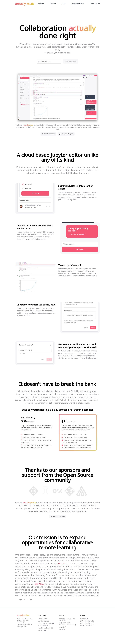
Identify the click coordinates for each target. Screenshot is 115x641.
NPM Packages (44, 626)
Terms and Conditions (24, 624)
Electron (63, 629)
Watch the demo (48, 134)
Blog (63, 4)
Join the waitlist (71, 61)
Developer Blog (43, 619)
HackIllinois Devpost (46, 628)
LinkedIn (84, 619)
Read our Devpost (66, 134)
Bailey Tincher (86, 626)
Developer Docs (43, 621)
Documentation (78, 4)
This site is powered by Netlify (67, 619)
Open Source (95, 4)
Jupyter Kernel (65, 622)
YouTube (42, 630)
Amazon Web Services (67, 625)
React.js (62, 627)
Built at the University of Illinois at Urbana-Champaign (25, 620)
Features (40, 4)
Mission (53, 4)
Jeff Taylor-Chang (87, 621)
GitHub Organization (46, 623)
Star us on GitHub (57, 516)
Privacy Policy (21, 626)
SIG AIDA (60, 563)
